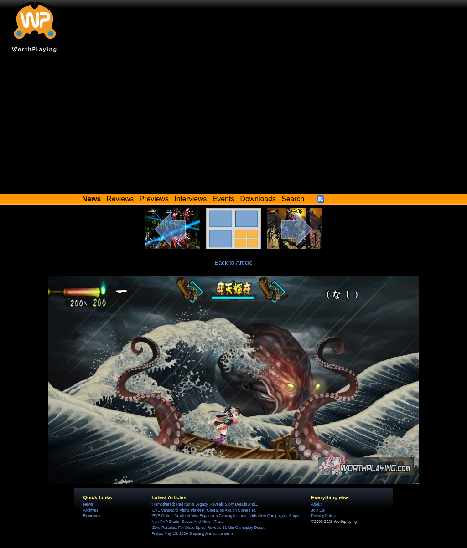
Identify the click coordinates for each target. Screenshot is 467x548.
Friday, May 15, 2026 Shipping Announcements (192, 533)
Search (292, 199)
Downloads (258, 199)
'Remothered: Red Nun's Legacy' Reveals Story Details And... (204, 504)
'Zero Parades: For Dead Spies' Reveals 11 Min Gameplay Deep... (209, 527)
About (316, 504)
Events (223, 199)
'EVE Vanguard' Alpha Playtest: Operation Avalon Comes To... (205, 510)
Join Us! (318, 510)
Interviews (190, 199)
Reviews (120, 199)
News (88, 504)
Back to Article (233, 262)
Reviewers (92, 515)
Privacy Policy (323, 515)
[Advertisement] (233, 125)
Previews (154, 199)
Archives (90, 510)
